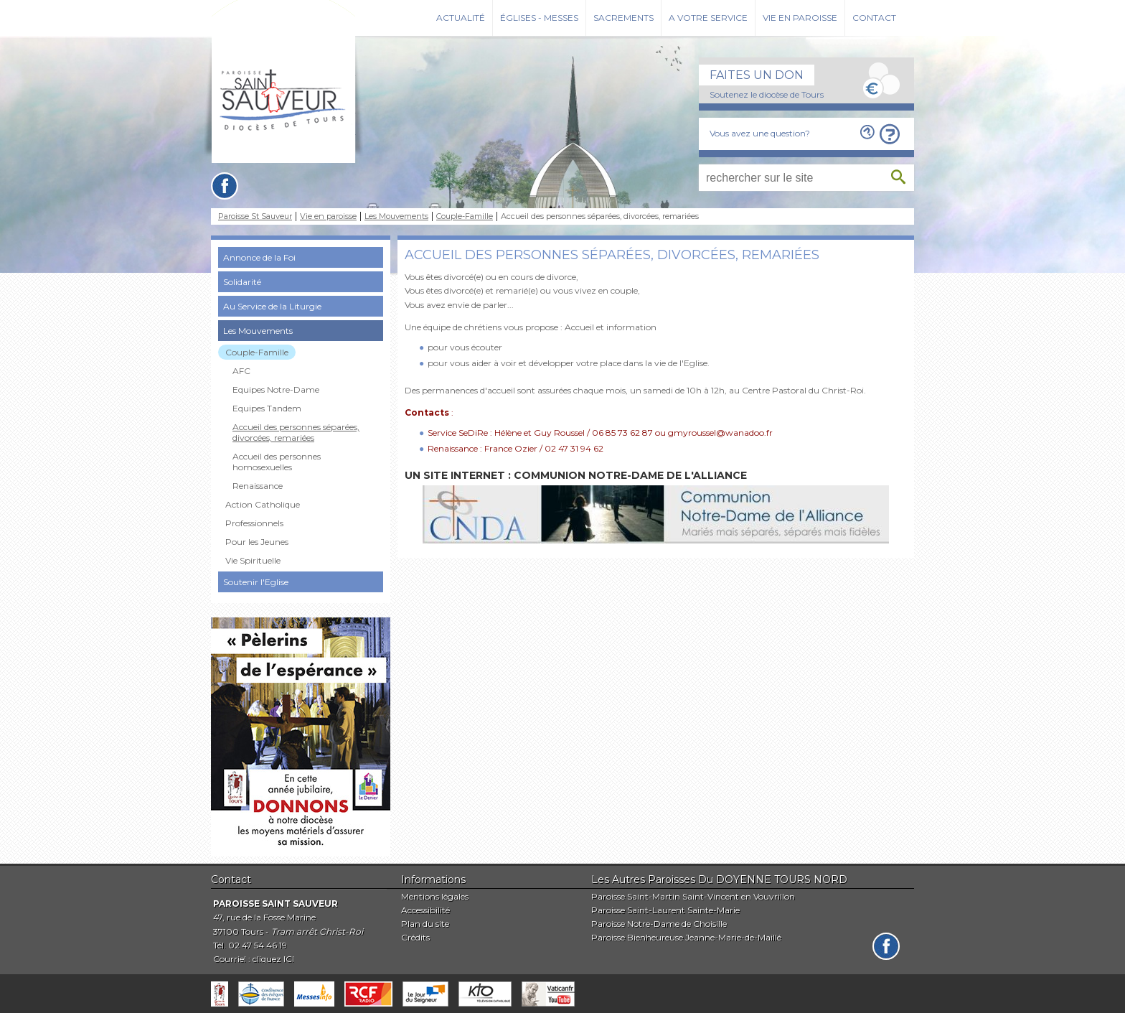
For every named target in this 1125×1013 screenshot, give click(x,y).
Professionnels (254, 523)
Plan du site (425, 923)
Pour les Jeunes (256, 541)
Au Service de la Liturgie (272, 306)
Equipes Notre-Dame (275, 389)
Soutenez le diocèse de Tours (767, 94)
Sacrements (623, 17)
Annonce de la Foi (259, 257)
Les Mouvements (396, 216)
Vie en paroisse (800, 17)
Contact (874, 17)
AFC (241, 370)
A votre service (708, 17)
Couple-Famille (464, 216)
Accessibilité (425, 910)
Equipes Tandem (266, 408)
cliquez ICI (273, 958)
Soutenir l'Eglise (255, 581)
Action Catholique (262, 504)
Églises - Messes (539, 17)
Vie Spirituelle (253, 560)
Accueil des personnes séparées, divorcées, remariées (295, 432)
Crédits (415, 937)
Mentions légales (435, 896)
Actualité (460, 17)
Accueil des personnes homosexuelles (276, 461)
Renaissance (257, 485)
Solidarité (242, 281)
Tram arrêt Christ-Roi (317, 931)
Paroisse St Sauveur (255, 216)
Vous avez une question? (760, 133)
